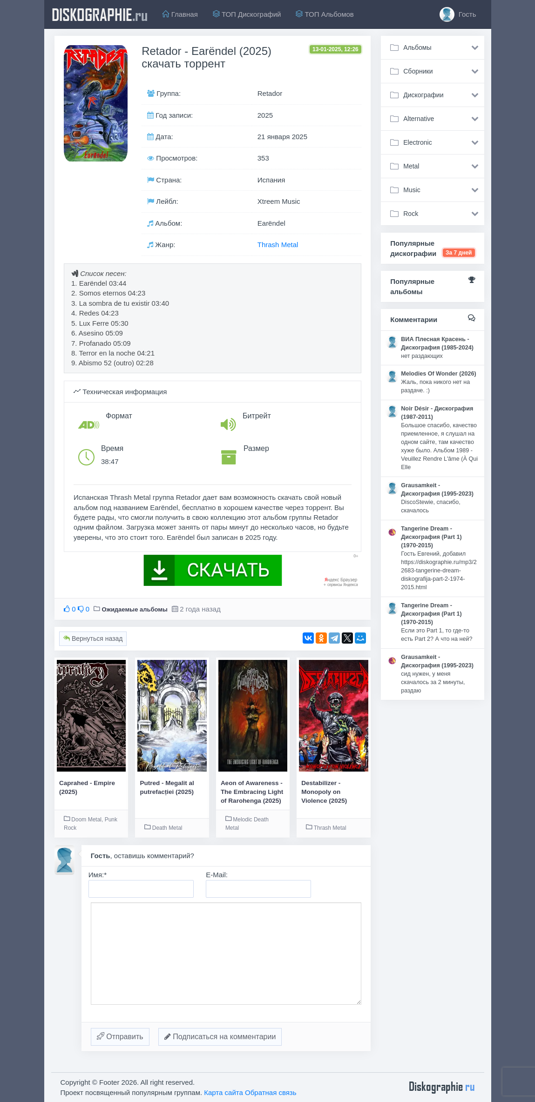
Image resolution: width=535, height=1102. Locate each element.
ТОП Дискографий (247, 14)
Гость (458, 14)
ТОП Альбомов (324, 14)
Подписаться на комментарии (220, 1037)
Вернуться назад (92, 638)
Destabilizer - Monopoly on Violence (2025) (324, 792)
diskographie (100, 14)
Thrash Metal (277, 245)
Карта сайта (223, 1092)
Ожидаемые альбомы (135, 609)
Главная (180, 14)
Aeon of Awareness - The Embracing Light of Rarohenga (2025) (252, 792)
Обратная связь (271, 1092)
